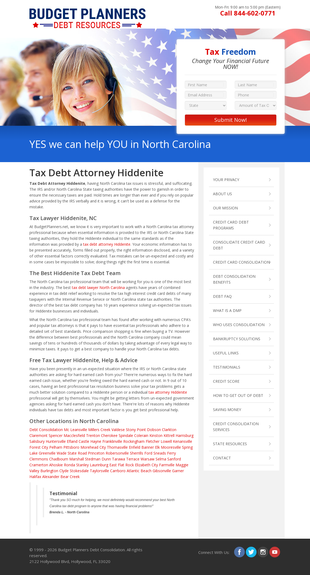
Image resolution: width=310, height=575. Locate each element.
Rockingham (134, 441)
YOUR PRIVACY (226, 179)
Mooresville (171, 447)
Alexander (50, 476)
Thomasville (117, 447)
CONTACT (222, 457)
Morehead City (93, 447)
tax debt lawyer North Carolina (98, 287)
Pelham (55, 447)
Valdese (118, 429)
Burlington (49, 470)
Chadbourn (58, 458)
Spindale (126, 435)
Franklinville (112, 441)
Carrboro (118, 470)
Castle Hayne (90, 441)
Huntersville (56, 441)
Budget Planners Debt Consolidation (91, 549)
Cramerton (38, 464)
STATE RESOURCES (230, 443)
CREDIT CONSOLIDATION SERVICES (236, 426)
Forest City (38, 447)
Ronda (69, 464)
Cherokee (109, 435)
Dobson (154, 429)
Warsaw (147, 458)
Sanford (174, 458)
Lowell (166, 441)
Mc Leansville (75, 429)
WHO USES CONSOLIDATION (239, 324)
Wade (62, 453)
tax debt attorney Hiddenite (106, 244)
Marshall (76, 458)
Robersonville (117, 453)
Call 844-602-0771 (248, 13)
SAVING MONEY (227, 409)
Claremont (38, 435)
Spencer (56, 435)
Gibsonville (162, 470)
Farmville (167, 464)
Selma (161, 458)
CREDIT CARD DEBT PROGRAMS (231, 225)
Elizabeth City (146, 464)
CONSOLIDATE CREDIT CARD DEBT (239, 245)
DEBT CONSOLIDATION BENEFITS (234, 279)
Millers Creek (99, 429)
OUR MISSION (225, 207)
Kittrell (169, 435)
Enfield (134, 447)
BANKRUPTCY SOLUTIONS (236, 338)
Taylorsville (99, 470)
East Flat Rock (121, 464)
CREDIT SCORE (226, 381)
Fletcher (153, 441)
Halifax (35, 476)
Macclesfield (74, 435)
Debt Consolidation (46, 429)
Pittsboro (71, 447)
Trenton (93, 435)
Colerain (141, 435)
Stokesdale (79, 470)
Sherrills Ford (141, 453)
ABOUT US (222, 193)
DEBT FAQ (222, 296)
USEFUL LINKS (226, 352)
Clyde (64, 470)
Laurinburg (99, 464)
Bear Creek (70, 476)
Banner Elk (150, 447)
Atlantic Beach (139, 470)
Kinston (155, 435)
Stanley (82, 464)
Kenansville (182, 441)
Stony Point (136, 429)
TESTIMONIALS (226, 367)
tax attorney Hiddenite (168, 392)
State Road (77, 453)
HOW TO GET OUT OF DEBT (238, 395)
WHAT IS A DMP (227, 310)
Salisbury (37, 441)
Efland (72, 441)
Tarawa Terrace (126, 458)
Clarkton (169, 429)
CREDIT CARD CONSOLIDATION (241, 262)
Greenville (47, 453)
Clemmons (38, 458)
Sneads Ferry (164, 453)
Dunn (106, 458)
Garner (178, 470)
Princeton (96, 453)
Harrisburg (184, 435)
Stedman (92, 458)
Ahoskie (56, 464)
